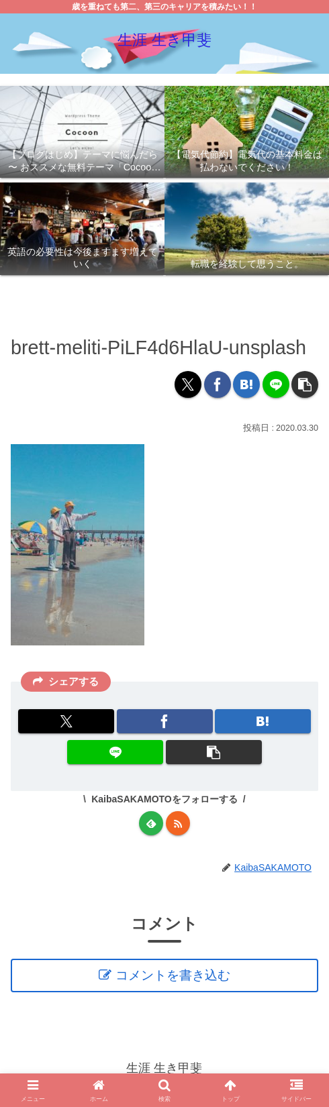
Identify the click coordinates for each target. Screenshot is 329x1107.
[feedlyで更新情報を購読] (151, 823)
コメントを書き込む (174, 976)
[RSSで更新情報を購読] (178, 823)
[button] (304, 384)
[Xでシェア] (188, 384)
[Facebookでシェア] (217, 384)
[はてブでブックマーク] (246, 384)
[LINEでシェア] (276, 384)
